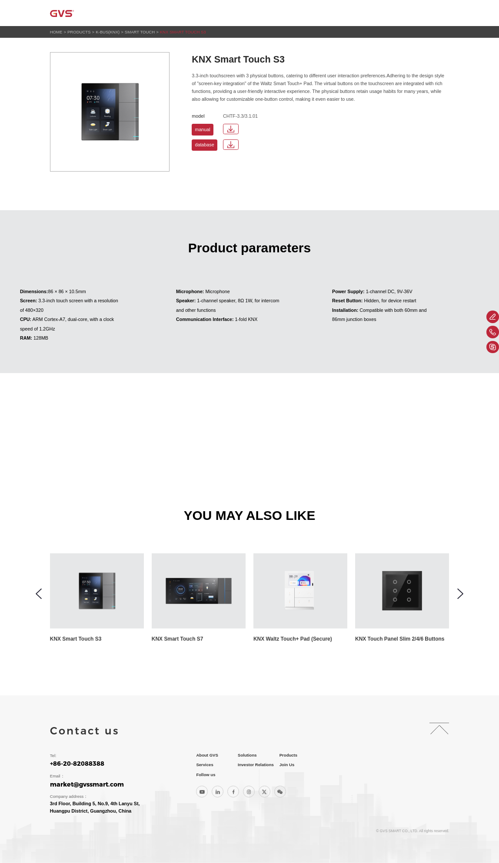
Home (158, 12)
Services (309, 12)
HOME (56, 32)
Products (271, 12)
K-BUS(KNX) (108, 32)
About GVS (192, 12)
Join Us (407, 12)
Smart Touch (140, 32)
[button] (39, 594)
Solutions (231, 12)
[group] (100, 598)
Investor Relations (359, 12)
